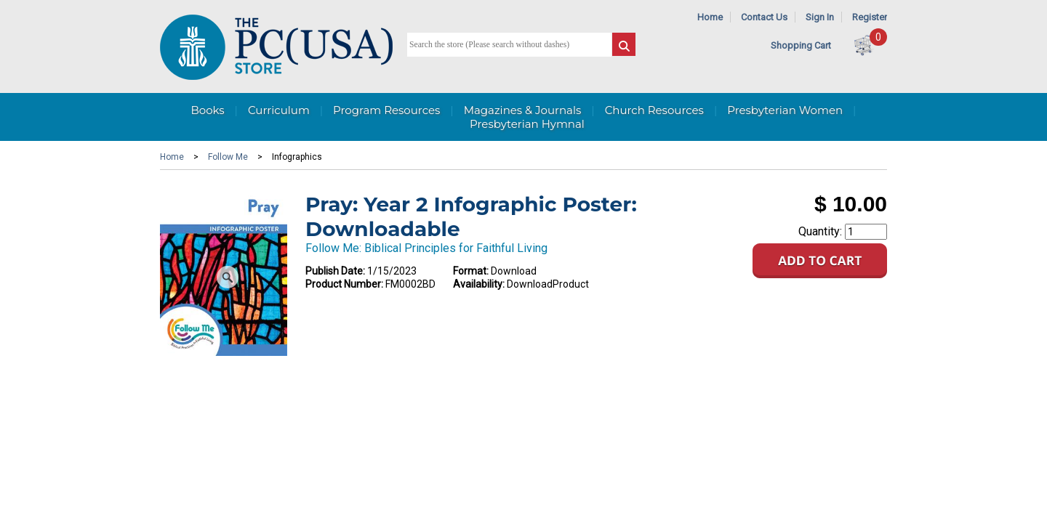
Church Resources (654, 110)
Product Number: (344, 284)
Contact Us (764, 17)
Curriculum (279, 110)
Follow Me (228, 157)
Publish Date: (335, 271)
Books (207, 110)
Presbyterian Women (785, 110)
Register (869, 17)
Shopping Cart (801, 45)
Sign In (820, 17)
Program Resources (386, 110)
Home (710, 17)
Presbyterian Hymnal (527, 124)
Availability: (479, 284)
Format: (471, 271)
